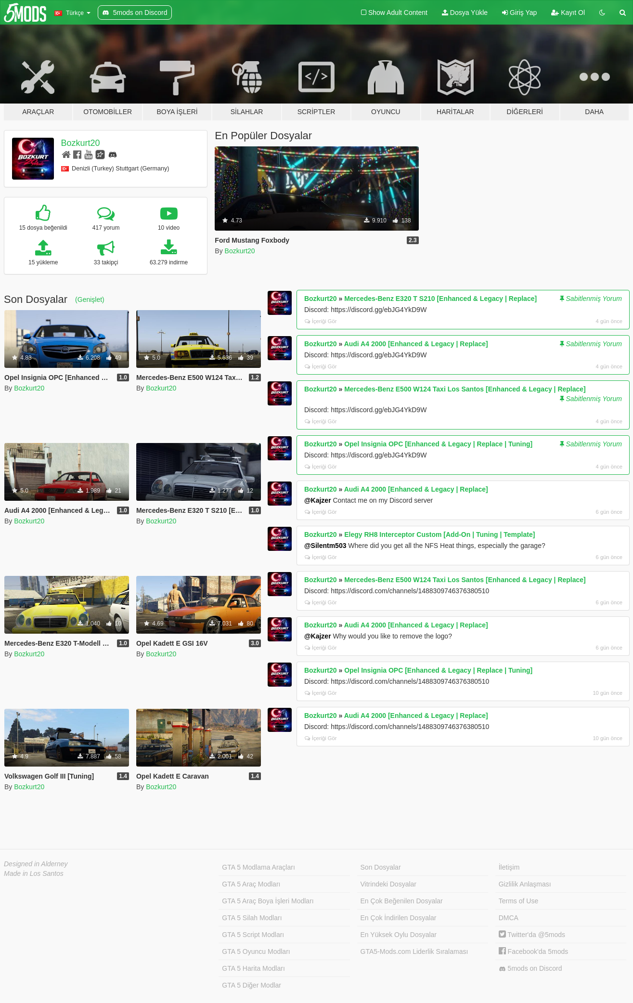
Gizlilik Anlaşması (525, 884)
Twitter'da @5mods (532, 934)
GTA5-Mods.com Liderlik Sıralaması (414, 951)
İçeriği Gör (321, 321)
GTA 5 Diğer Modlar (251, 985)
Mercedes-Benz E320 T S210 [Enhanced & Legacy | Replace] (440, 298)
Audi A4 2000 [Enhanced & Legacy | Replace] (416, 344)
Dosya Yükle (465, 12)
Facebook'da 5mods (533, 951)
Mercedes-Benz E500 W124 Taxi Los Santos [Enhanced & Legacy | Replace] (465, 389)
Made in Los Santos (34, 873)
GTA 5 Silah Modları (252, 918)
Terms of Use (518, 901)
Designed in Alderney (36, 864)
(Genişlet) (89, 299)
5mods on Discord (530, 968)
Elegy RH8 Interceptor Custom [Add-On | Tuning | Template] (439, 534)
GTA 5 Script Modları (253, 934)
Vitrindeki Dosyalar (388, 884)
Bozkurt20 (80, 143)
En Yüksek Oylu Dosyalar (399, 934)
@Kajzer (317, 500)
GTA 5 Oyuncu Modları (256, 951)
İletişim (509, 867)
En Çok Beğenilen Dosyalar (402, 901)
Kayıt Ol (568, 12)
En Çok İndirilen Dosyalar (399, 918)
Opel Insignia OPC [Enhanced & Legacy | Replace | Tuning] (438, 444)
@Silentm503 (325, 545)
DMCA (508, 918)
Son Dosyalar (381, 867)
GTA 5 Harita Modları (253, 968)
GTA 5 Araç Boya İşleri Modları (267, 901)
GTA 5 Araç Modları (251, 884)
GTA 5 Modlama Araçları (258, 867)
